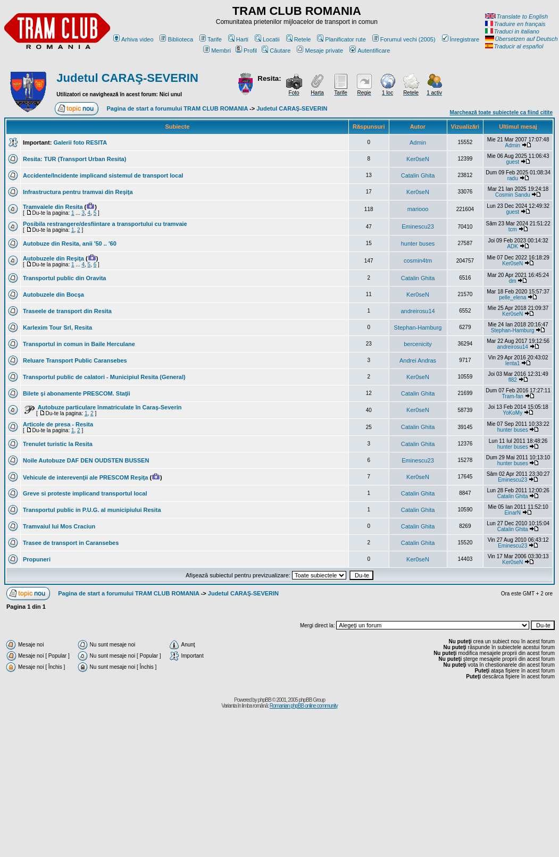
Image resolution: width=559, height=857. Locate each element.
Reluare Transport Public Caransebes (75, 360)
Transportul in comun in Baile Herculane (79, 344)
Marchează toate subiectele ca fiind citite (501, 112)
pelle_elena (512, 297)
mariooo (418, 209)
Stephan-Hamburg (418, 327)
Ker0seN (417, 159)
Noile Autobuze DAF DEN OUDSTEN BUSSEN (86, 460)
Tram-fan (512, 396)
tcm (512, 229)
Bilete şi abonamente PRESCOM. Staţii (76, 393)
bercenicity (418, 344)
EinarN (512, 513)
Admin (418, 142)
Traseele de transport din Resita (67, 311)
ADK (512, 246)
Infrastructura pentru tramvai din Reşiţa (78, 192)
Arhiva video (133, 39)
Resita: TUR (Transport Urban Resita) (74, 159)
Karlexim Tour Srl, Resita (57, 327)
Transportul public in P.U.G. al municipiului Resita (92, 510)
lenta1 (512, 363)
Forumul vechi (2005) (404, 39)
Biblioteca (176, 39)
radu (512, 178)
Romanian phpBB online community (304, 706)
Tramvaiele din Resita (53, 207)
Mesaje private (320, 50)
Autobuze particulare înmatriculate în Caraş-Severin (110, 407)
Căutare (276, 50)
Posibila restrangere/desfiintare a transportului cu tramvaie (105, 224)
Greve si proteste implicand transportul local (85, 493)
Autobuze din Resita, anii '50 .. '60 (69, 243)
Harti (238, 39)
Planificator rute (341, 39)
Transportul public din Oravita (64, 278)
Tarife (210, 39)
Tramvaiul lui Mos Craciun (59, 526)
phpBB (264, 700)
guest (512, 162)
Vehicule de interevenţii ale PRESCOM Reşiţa (85, 477)
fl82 (512, 380)
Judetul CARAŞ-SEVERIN (127, 78)
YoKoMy (512, 413)
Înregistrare (461, 39)
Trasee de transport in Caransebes (71, 543)
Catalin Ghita (418, 175)
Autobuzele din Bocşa (53, 294)
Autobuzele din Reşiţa (53, 258)
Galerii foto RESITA (80, 142)
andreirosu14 (418, 311)
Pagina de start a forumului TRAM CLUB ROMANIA (177, 108)
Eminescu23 (418, 226)
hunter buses (418, 243)
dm (512, 281)
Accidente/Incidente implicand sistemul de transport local (103, 175)
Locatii (267, 39)
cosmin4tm (418, 260)
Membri (217, 50)
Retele (298, 39)
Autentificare (369, 50)
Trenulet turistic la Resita (58, 444)
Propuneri (37, 559)
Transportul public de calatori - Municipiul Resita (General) (104, 377)
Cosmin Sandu (512, 195)
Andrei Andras (417, 360)
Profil (246, 50)
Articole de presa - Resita (58, 424)
